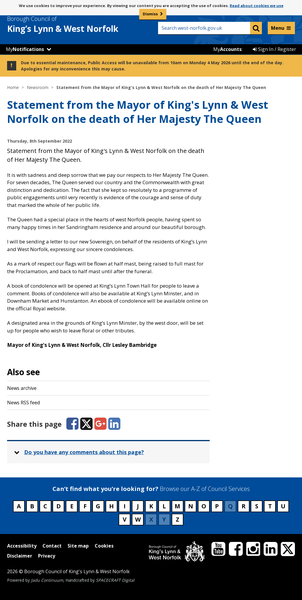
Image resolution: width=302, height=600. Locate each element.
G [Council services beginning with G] (98, 506)
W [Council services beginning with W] (138, 519)
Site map (78, 546)
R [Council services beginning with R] (244, 506)
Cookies (104, 546)
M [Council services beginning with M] (177, 506)
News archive (22, 388)
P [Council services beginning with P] (217, 506)
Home (13, 87)
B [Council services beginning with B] (32, 506)
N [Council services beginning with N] (190, 506)
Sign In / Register (274, 49)
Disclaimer (19, 556)
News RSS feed (23, 402)
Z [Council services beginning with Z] (177, 519)
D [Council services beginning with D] (58, 506)
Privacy (46, 556)
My (25, 49)
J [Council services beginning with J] (138, 506)
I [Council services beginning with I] (125, 506)
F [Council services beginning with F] (85, 506)
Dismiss (150, 14)
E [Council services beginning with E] (71, 506)
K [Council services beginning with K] (151, 506)
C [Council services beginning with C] (45, 506)
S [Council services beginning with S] (256, 506)
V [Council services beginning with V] (125, 519)
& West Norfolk (73, 24)
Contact (52, 546)
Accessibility (22, 546)
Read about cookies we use (256, 5)
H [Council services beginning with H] (111, 506)
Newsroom (37, 87)
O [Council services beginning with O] (203, 506)
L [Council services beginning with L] (164, 506)
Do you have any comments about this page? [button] (84, 452)
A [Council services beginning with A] (19, 506)
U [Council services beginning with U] (283, 506)
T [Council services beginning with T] (270, 506)
